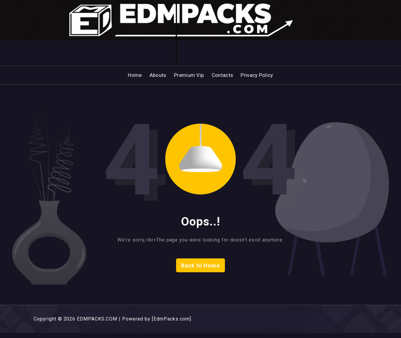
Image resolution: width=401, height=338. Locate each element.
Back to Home (200, 270)
